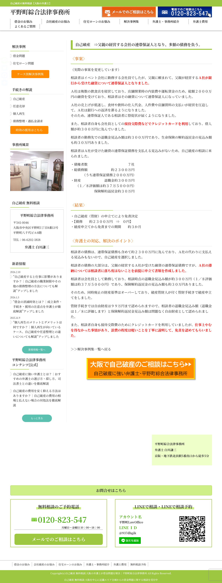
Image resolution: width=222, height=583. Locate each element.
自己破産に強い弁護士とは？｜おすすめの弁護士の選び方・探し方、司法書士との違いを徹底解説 (37, 379)
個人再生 (19, 113)
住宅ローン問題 (23, 63)
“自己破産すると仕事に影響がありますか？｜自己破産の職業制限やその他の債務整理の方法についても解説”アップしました (37, 283)
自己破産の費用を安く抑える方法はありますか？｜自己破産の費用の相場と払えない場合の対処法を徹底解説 (37, 398)
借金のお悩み (23, 21)
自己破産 (19, 99)
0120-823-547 (62, 519)
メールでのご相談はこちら (59, 539)
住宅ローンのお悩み (96, 21)
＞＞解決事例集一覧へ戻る (91, 349)
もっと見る (37, 418)
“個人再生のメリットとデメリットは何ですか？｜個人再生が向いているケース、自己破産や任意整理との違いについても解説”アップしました (37, 329)
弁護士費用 (200, 21)
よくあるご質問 (25, 26)
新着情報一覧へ (36, 349)
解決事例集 (131, 21)
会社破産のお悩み (58, 21)
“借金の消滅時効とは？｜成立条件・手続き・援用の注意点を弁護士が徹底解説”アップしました (37, 306)
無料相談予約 (138, 564)
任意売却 (19, 106)
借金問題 (19, 56)
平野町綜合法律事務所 (40, 11)
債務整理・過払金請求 (28, 121)
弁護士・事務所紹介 (165, 21)
